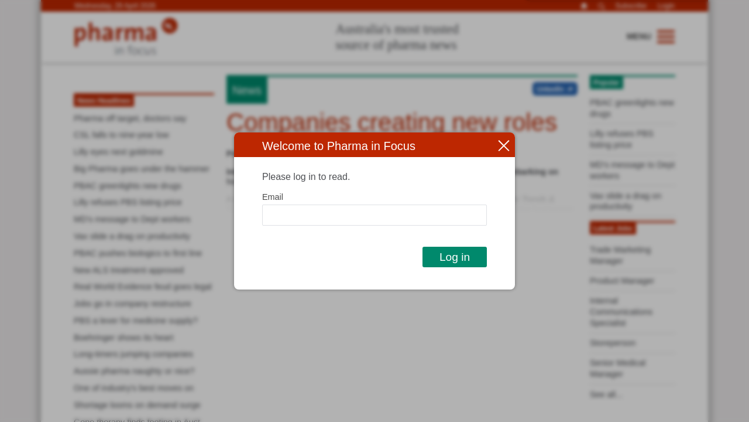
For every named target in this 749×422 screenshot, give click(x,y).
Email (272, 197)
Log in (454, 257)
